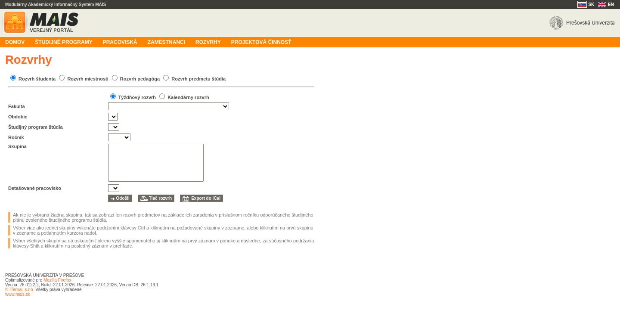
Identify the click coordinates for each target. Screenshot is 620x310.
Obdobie (18, 116)
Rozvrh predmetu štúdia (198, 78)
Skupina (17, 146)
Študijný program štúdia (35, 127)
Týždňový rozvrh (137, 97)
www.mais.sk (17, 294)
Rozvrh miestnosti (87, 78)
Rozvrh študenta (37, 78)
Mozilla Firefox (57, 280)
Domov (15, 42)
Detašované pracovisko (34, 188)
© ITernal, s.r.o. (19, 289)
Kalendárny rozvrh (188, 97)
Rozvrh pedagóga (140, 78)
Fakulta (16, 106)
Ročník (16, 137)
